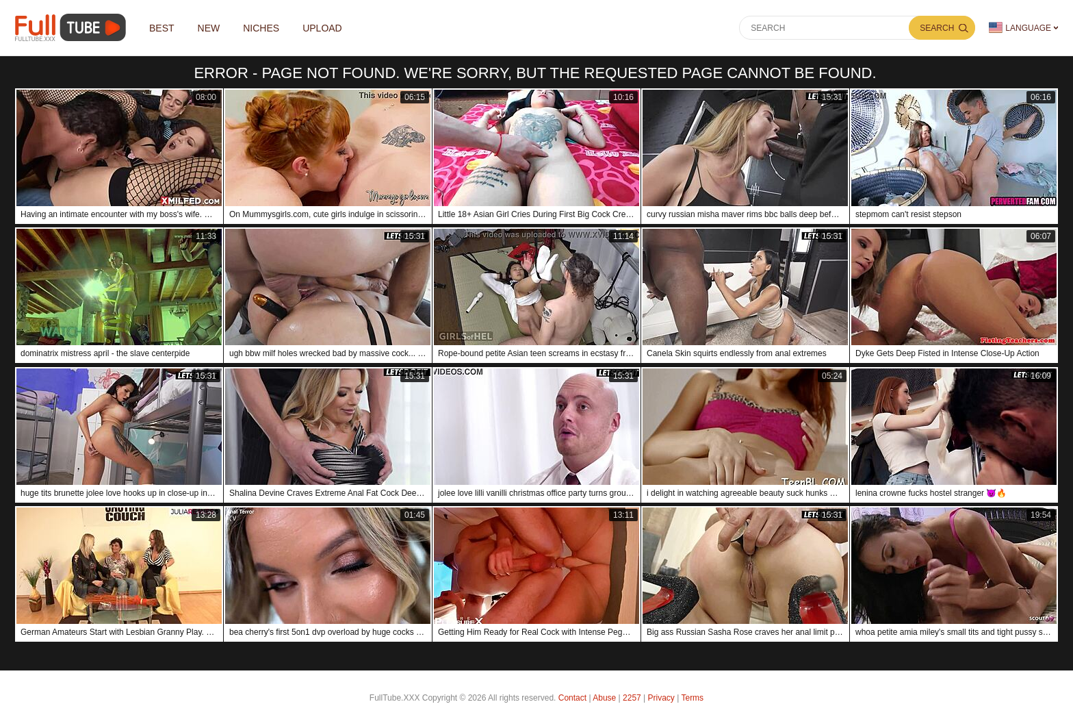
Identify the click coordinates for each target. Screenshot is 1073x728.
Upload (322, 28)
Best (161, 28)
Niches (261, 28)
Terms (692, 698)
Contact (572, 698)
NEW (209, 28)
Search (937, 28)
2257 (632, 698)
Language (1020, 27)
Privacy (661, 698)
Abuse (604, 698)
